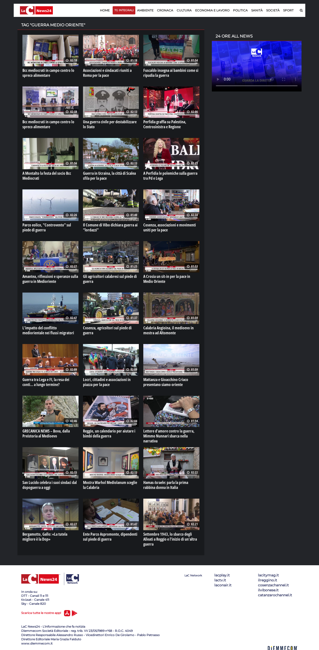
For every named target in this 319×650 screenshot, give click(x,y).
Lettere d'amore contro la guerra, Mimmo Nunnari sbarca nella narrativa (168, 436)
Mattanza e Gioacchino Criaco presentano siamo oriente (165, 382)
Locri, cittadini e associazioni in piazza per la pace (107, 382)
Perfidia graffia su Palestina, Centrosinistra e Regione (164, 124)
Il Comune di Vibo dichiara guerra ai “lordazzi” (110, 227)
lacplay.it (222, 575)
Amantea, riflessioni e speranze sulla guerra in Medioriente (50, 279)
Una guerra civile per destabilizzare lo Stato (110, 124)
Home (105, 10)
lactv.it (220, 580)
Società (273, 10)
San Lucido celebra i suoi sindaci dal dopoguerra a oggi (49, 485)
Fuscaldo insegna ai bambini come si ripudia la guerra (170, 73)
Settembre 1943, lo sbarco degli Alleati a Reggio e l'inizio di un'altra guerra (170, 539)
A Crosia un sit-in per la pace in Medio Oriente (166, 279)
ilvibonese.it (268, 590)
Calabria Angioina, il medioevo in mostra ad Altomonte (168, 330)
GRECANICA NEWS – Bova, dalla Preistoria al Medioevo (46, 433)
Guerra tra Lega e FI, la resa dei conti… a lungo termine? (45, 382)
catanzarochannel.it (275, 595)
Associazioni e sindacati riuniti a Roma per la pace (107, 73)
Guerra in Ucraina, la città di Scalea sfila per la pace (109, 176)
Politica (240, 10)
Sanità (257, 10)
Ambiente (145, 10)
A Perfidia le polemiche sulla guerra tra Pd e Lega (170, 176)
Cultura (184, 10)
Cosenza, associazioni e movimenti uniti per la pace (169, 227)
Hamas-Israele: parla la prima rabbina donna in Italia (165, 485)
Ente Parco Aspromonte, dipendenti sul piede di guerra (110, 536)
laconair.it (223, 585)
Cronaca (165, 10)
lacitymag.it (268, 575)
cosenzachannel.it (273, 585)
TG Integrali (124, 10)
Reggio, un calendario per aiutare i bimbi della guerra (109, 433)
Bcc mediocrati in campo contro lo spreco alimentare (48, 73)
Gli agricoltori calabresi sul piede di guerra (110, 279)
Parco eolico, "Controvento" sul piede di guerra (46, 227)
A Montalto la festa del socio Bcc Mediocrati (46, 176)
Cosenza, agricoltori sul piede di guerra (107, 330)
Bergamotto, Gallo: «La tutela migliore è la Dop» (44, 536)
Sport (288, 10)
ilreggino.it (267, 580)
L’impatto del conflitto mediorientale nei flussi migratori (48, 330)
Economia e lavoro (212, 10)
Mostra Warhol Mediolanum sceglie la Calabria (110, 485)
